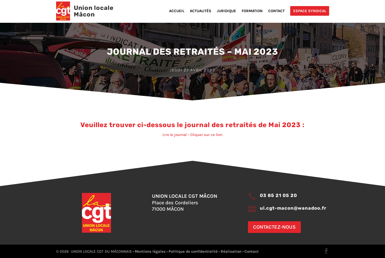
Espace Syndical (309, 11)
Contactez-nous (274, 227)
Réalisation (231, 251)
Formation (252, 11)
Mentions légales (150, 251)
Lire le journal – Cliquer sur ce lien (192, 134)
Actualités (200, 11)
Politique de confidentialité (193, 251)
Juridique (226, 11)
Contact (276, 11)
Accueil (176, 11)
